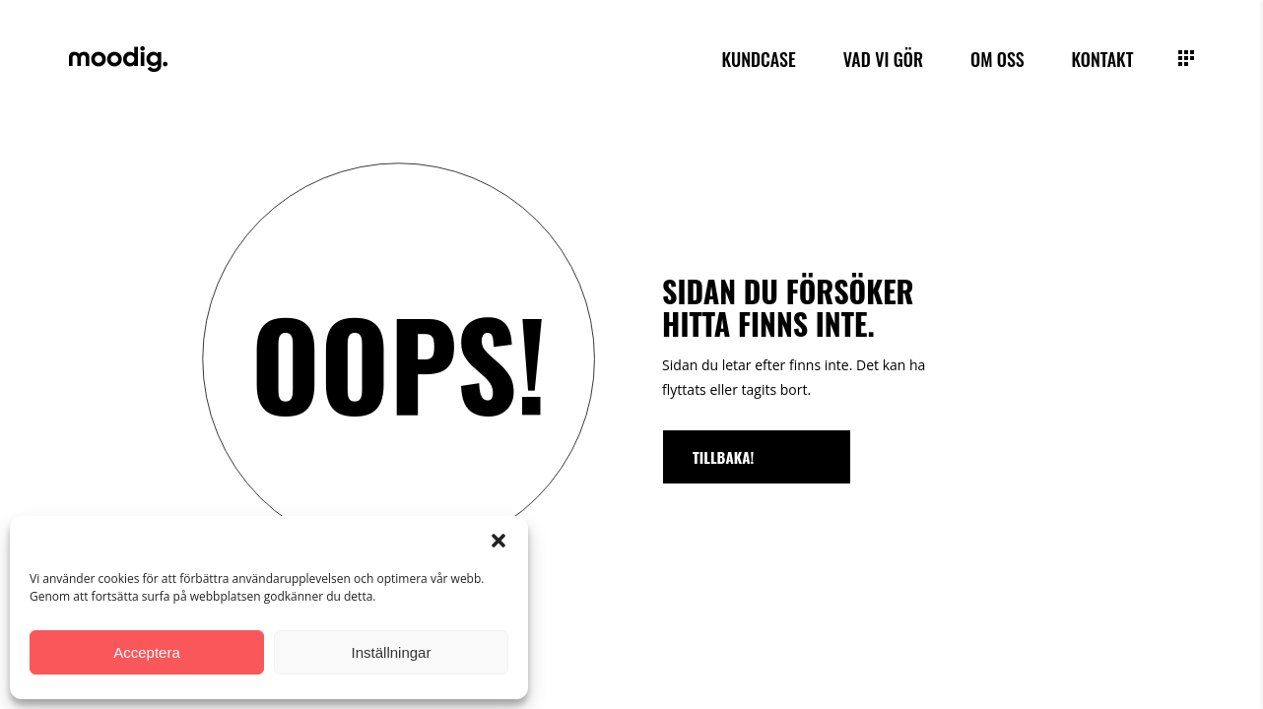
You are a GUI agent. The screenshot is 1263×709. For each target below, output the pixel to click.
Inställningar (392, 652)
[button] (498, 540)
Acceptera (146, 652)
